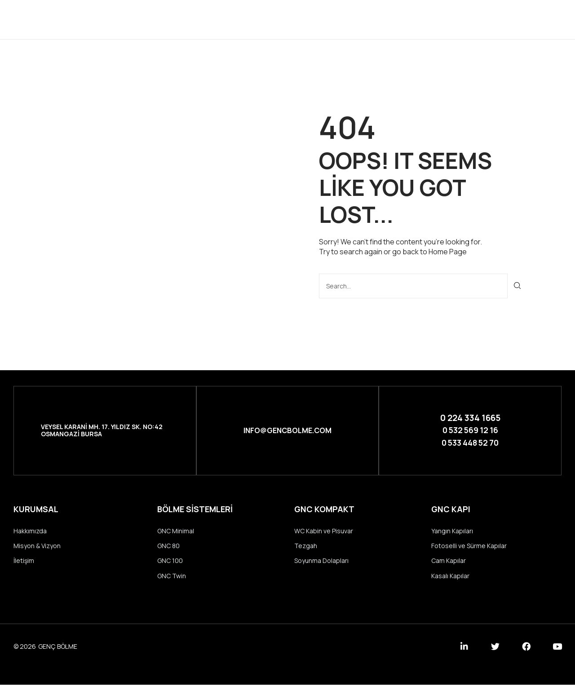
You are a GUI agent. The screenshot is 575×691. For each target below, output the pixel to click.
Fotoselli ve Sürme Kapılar (469, 549)
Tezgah (305, 549)
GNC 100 (170, 565)
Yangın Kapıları (452, 533)
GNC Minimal (175, 533)
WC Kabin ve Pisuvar (323, 533)
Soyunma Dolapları (321, 565)
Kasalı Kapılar (450, 581)
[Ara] (518, 285)
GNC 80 (168, 549)
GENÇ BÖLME (57, 652)
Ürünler (290, 19)
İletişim (403, 19)
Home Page (448, 252)
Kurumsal (240, 19)
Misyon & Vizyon (37, 549)
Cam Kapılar (448, 565)
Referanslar (347, 19)
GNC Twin (171, 581)
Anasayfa (188, 19)
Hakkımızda (30, 533)
